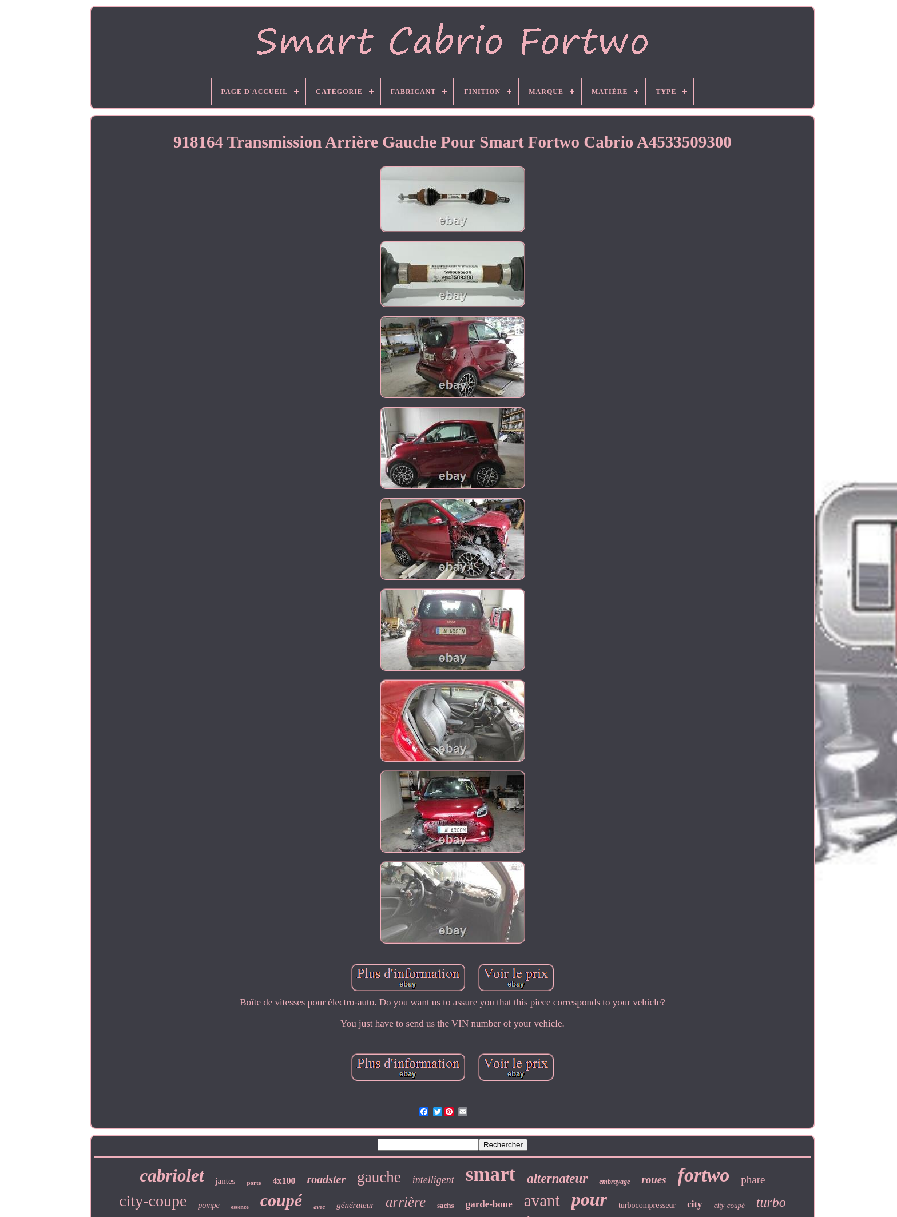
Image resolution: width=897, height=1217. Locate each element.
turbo (771, 1202)
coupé (281, 1200)
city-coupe (152, 1201)
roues (653, 1180)
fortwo (704, 1175)
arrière (406, 1202)
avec (319, 1206)
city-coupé (729, 1205)
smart (490, 1174)
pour (589, 1199)
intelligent (433, 1180)
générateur (355, 1205)
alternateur (557, 1178)
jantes (225, 1181)
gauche (378, 1177)
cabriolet (172, 1176)
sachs (445, 1205)
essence (240, 1207)
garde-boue (489, 1204)
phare (753, 1180)
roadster (326, 1179)
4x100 (284, 1181)
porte (254, 1182)
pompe (208, 1205)
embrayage (614, 1182)
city (694, 1204)
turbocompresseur (647, 1205)
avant (542, 1200)
